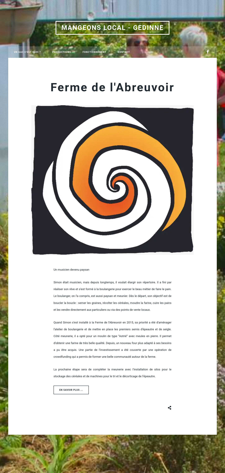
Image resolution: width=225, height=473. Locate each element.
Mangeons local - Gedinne (112, 27)
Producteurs (61, 52)
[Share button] (169, 407)
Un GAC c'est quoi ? (27, 52)
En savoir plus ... (71, 390)
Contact (124, 52)
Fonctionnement (94, 52)
